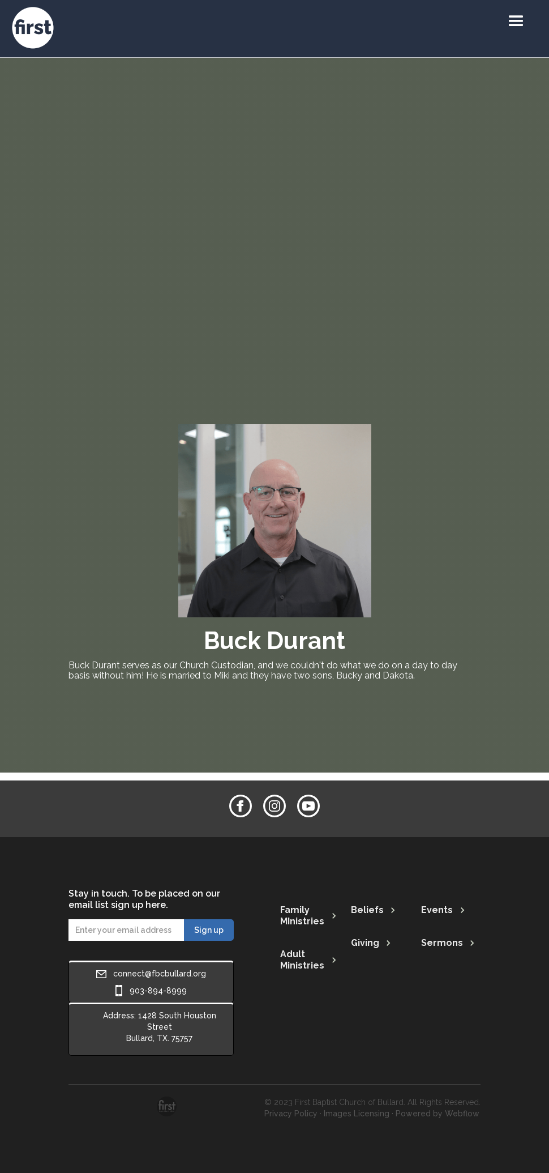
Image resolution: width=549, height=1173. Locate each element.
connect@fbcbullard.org (159, 973)
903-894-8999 (158, 990)
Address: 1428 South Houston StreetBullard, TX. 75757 (159, 1027)
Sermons (442, 942)
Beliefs (367, 910)
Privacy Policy (291, 1113)
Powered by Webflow (437, 1113)
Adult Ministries (302, 960)
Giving (365, 942)
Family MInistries (302, 916)
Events (437, 910)
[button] (516, 21)
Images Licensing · (358, 1113)
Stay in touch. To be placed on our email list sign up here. (144, 899)
